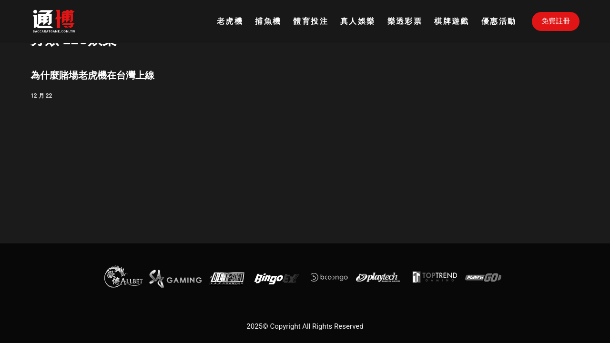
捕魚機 (268, 21)
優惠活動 (499, 21)
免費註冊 (555, 21)
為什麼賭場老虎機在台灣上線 (92, 75)
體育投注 (310, 21)
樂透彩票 (405, 21)
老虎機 (230, 21)
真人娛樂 (358, 21)
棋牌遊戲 (451, 21)
